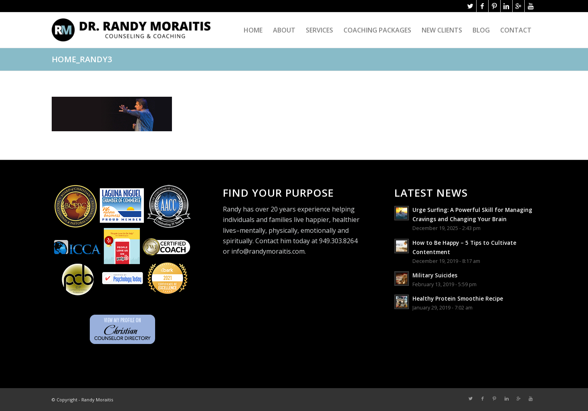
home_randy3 (82, 59)
